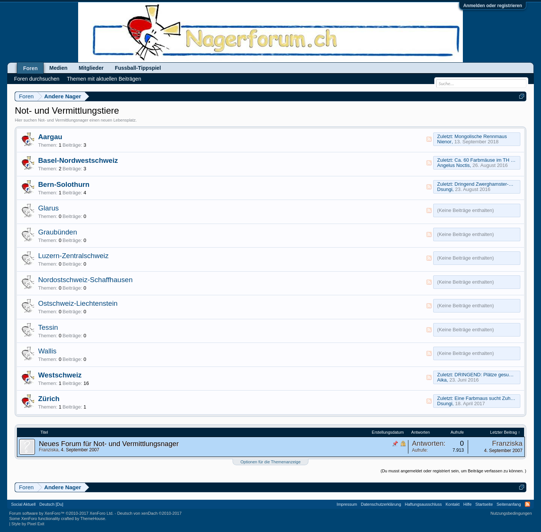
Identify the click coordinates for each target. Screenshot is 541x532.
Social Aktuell (23, 504)
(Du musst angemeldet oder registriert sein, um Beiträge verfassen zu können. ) (453, 471)
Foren (30, 68)
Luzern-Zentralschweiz (73, 256)
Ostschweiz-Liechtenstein (78, 303)
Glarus (48, 208)
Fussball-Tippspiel (138, 68)
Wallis (47, 351)
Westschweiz (60, 375)
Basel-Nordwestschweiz (78, 160)
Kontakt (452, 504)
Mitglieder (91, 68)
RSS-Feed (429, 139)
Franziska (48, 449)
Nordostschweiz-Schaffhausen (85, 280)
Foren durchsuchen (36, 79)
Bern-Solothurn (63, 184)
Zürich (48, 399)
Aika (442, 380)
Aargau (50, 137)
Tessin (48, 327)
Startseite (484, 504)
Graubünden (57, 232)
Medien (58, 68)
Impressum (347, 504)
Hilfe (467, 504)
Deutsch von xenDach (149, 513)
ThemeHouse (92, 518)
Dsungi (444, 189)
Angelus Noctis (453, 165)
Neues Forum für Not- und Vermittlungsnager (108, 444)
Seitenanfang (509, 504)
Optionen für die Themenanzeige (270, 462)
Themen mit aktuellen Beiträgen (104, 79)
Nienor (444, 141)
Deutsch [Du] (51, 504)
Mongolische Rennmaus (481, 136)
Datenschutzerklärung (381, 504)
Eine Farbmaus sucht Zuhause (488, 398)
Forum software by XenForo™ (61, 513)
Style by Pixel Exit (27, 523)
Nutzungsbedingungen (511, 513)
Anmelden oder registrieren (492, 5)
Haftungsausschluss (423, 504)
